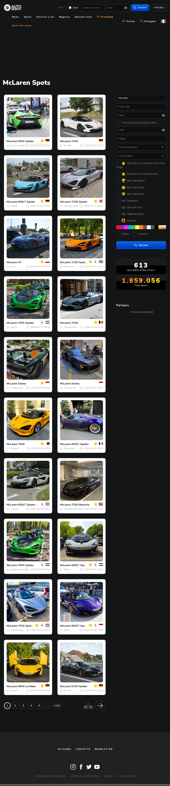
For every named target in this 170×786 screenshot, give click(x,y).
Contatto (83, 749)
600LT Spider (26, 202)
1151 (57, 705)
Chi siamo (64, 749)
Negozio (64, 16)
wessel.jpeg (17, 630)
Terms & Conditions (84, 776)
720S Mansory (80, 505)
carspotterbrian (19, 569)
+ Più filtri (158, 7)
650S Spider (26, 141)
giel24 (14, 327)
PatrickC (15, 448)
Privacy (109, 776)
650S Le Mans (27, 686)
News (61, 7)
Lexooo (14, 509)
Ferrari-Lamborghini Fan (23, 145)
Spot (75, 7)
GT (20, 262)
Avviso (128, 21)
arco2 (14, 266)
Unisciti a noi (45, 16)
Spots (28, 16)
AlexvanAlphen (72, 509)
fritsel (67, 630)
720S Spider (79, 202)
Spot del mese (21, 25)
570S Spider (79, 686)
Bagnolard (69, 448)
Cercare (139, 7)
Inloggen (148, 21)
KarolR (67, 145)
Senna (22, 383)
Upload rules (83, 16)
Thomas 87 (17, 387)
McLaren (12, 141)
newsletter (104, 749)
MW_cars (69, 266)
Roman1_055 (71, 206)
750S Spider (26, 323)
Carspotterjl (70, 327)
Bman (67, 569)
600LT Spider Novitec (32, 505)
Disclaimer (127, 776)
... (47, 705)
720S (74, 141)
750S (21, 444)
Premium (105, 16)
